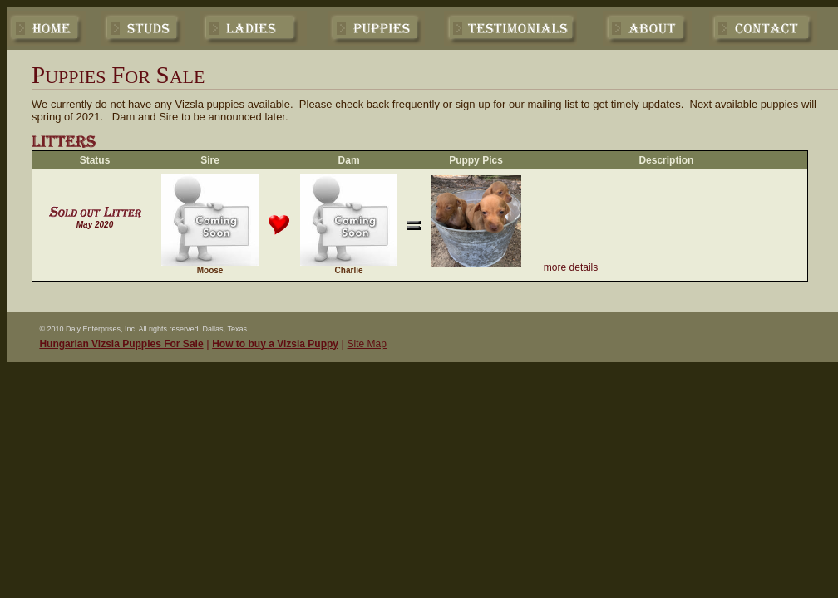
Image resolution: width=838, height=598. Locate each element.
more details (571, 267)
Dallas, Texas (225, 329)
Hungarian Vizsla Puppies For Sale (121, 344)
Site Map (367, 344)
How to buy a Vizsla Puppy (275, 344)
